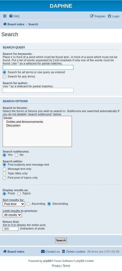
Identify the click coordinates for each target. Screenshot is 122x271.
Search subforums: (16, 151)
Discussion (37, 126)
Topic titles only (15, 173)
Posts (9, 193)
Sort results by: (13, 200)
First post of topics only (20, 177)
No (19, 154)
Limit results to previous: (20, 210)
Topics (24, 193)
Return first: (11, 221)
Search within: (13, 161)
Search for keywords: (17, 53)
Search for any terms (19, 76)
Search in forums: (15, 107)
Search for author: (15, 83)
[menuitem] (14, 16)
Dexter (37, 118)
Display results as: (16, 190)
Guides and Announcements (37, 122)
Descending (57, 203)
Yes (8, 154)
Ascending (36, 203)
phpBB (47, 261)
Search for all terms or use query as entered (34, 72)
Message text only (17, 168)
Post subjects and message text (26, 164)
